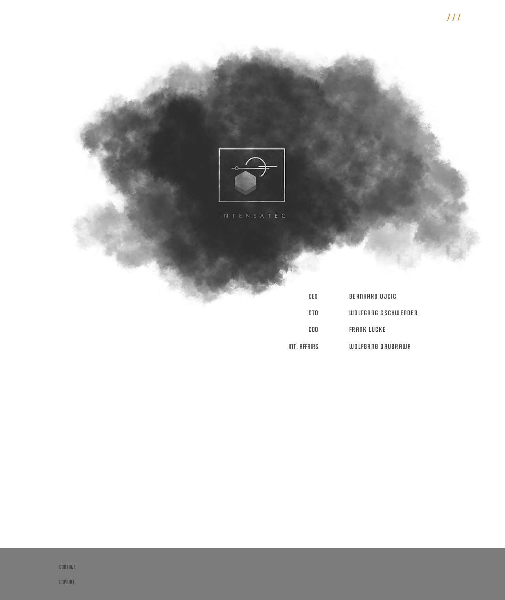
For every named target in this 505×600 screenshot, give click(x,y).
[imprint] (87, 581)
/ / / (453, 18)
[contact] (87, 566)
